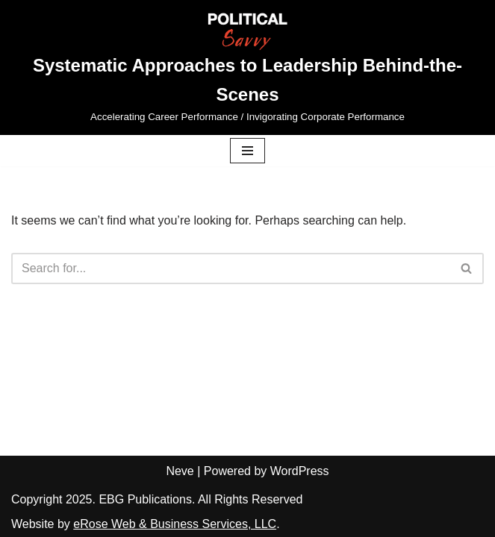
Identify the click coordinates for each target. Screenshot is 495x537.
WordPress (299, 471)
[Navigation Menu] (247, 150)
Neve (179, 471)
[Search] (230, 268)
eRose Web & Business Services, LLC (174, 524)
